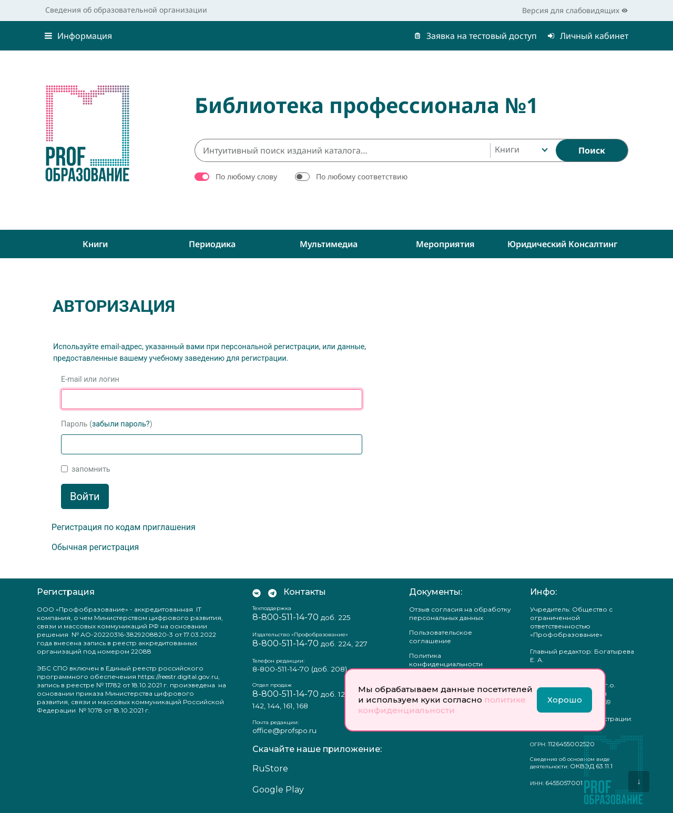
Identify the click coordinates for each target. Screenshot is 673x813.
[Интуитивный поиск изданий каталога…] (342, 150)
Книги (95, 244)
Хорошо (564, 700)
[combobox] (520, 150)
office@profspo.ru (284, 730)
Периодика (212, 244)
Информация (78, 36)
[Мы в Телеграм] (272, 592)
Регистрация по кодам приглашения (124, 527)
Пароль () (106, 424)
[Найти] (592, 150)
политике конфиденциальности (442, 705)
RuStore (270, 769)
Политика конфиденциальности (446, 660)
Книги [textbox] (507, 149)
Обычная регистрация (95, 547)
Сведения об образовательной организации (126, 10)
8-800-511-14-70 (285, 617)
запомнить (91, 469)
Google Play (278, 790)
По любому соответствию (361, 176)
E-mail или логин (90, 379)
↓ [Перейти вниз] (639, 781)
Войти (85, 496)
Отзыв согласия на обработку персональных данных (460, 613)
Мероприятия (445, 244)
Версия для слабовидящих (575, 10)
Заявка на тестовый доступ (475, 36)
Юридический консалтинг (562, 244)
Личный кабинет (587, 36)
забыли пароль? (121, 424)
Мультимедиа (329, 244)
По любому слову (246, 176)
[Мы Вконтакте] (256, 592)
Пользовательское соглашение (440, 636)
